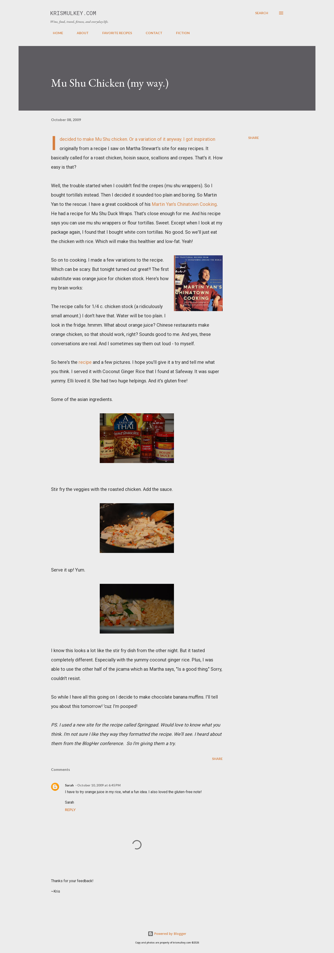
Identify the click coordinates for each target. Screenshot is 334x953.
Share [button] (253, 138)
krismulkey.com (73, 13)
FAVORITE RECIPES (114, 33)
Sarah (69, 785)
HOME (55, 33)
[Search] (261, 13)
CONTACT (151, 33)
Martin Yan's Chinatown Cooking (184, 204)
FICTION (180, 33)
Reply (70, 809)
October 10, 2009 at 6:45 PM (99, 785)
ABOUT (80, 33)
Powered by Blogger (167, 933)
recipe (85, 362)
